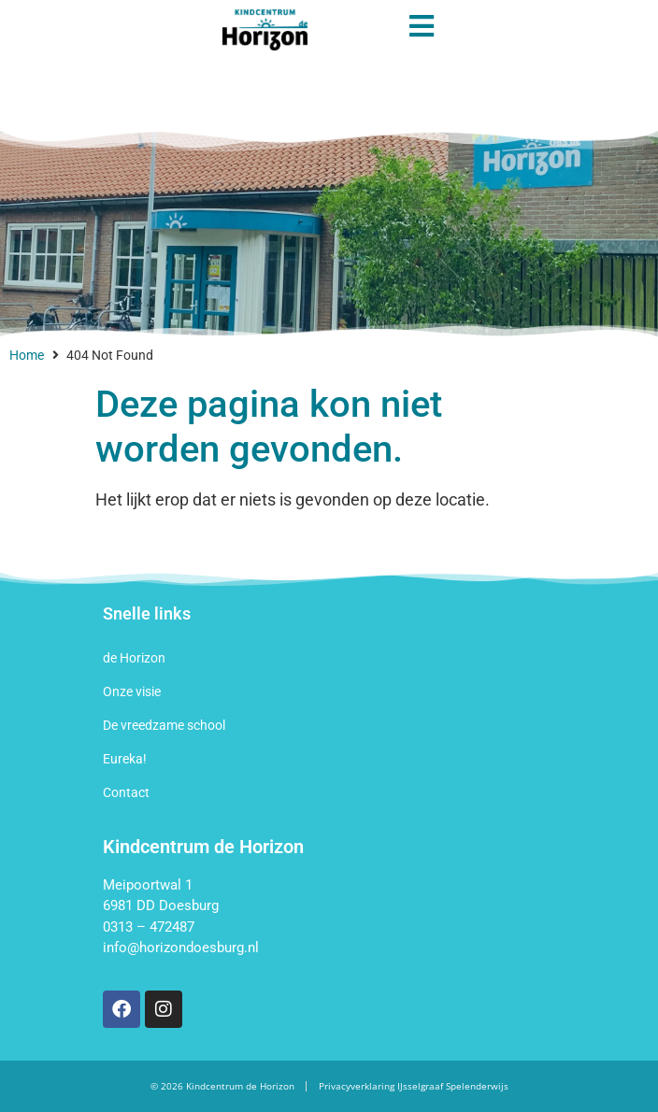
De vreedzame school (164, 725)
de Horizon (134, 657)
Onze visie (132, 691)
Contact (126, 792)
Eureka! (125, 758)
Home (26, 355)
